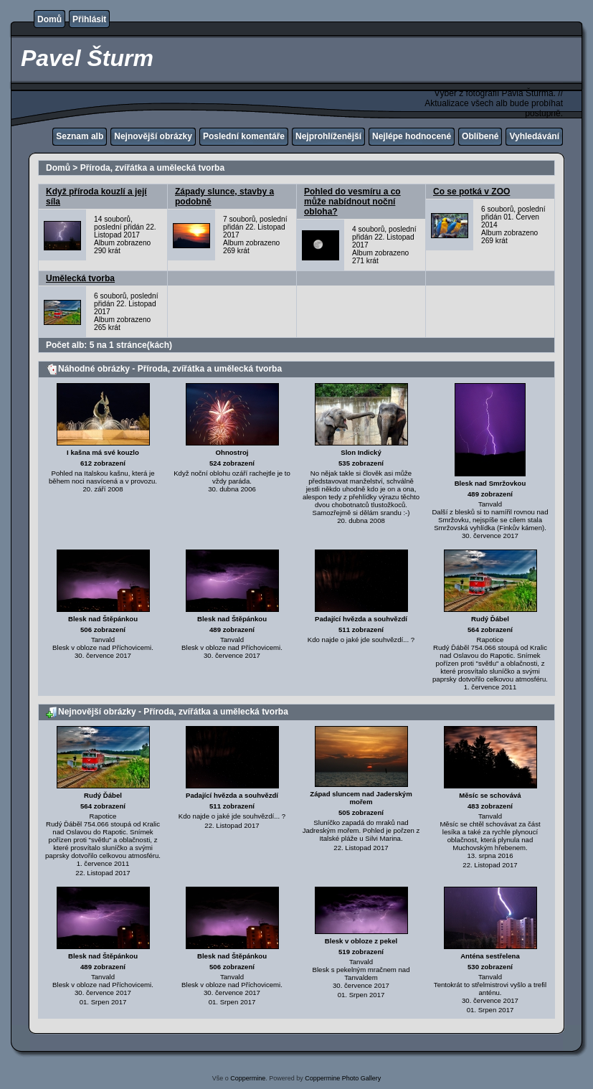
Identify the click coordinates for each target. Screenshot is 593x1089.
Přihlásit (89, 19)
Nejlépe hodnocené (411, 136)
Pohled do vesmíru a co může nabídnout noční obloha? (352, 202)
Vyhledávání (534, 136)
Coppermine (247, 1078)
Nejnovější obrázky (153, 136)
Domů (49, 19)
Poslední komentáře (244, 136)
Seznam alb (79, 136)
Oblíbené (480, 136)
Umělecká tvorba (80, 278)
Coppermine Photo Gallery (343, 1078)
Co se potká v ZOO (471, 192)
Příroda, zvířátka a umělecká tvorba (152, 168)
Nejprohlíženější (328, 136)
